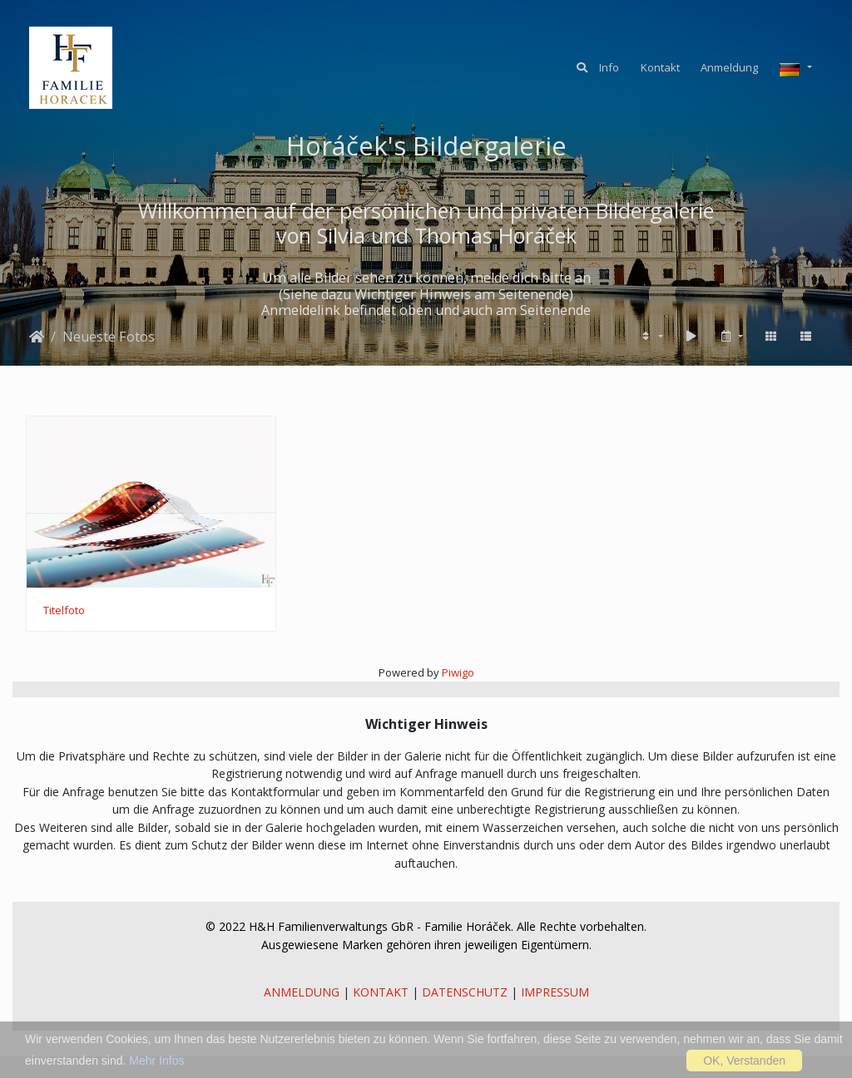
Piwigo (458, 672)
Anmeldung (729, 67)
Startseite (36, 337)
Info (609, 67)
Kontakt (660, 67)
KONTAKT (381, 992)
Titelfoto (64, 611)
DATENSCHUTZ (465, 992)
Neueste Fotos (108, 336)
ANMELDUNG (301, 992)
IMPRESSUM (555, 992)
